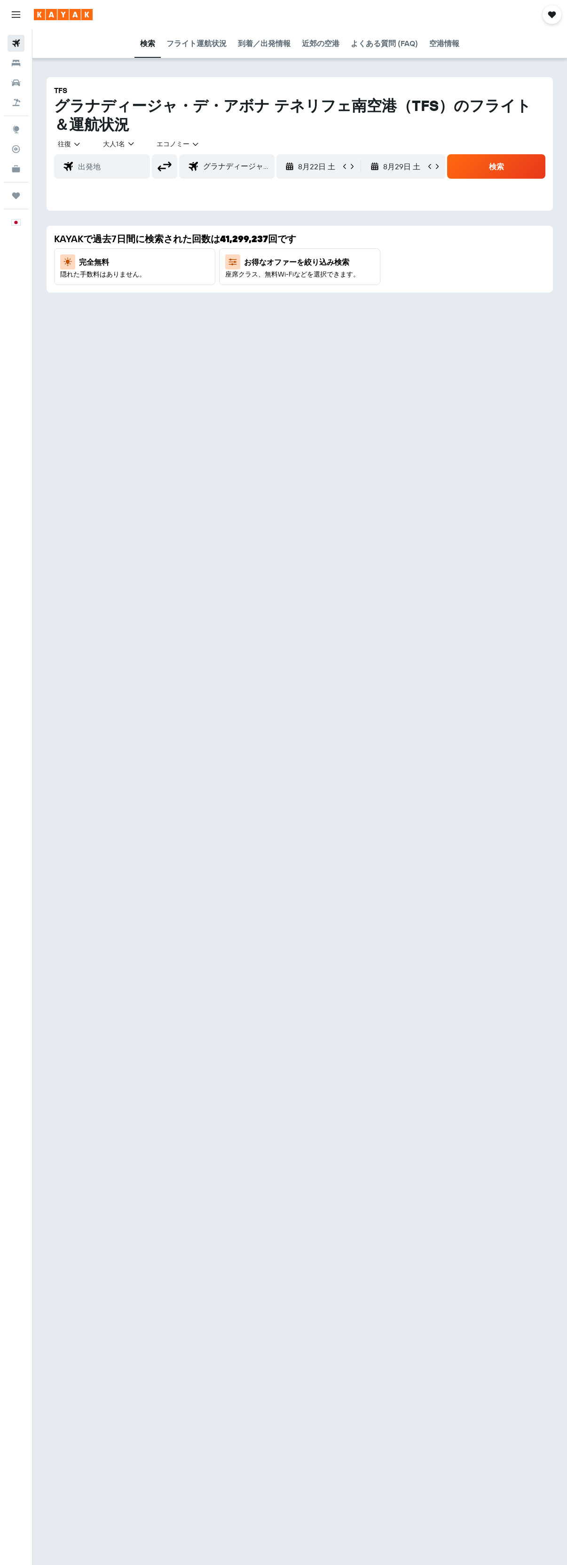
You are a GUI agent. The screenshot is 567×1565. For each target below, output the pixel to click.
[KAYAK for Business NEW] (16, 168)
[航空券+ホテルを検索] (16, 102)
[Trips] (16, 195)
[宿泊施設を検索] (16, 63)
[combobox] (178, 144)
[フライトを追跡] (16, 149)
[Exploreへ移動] (16, 129)
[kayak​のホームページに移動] (63, 14)
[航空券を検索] (16, 43)
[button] (16, 14)
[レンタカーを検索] (16, 82)
